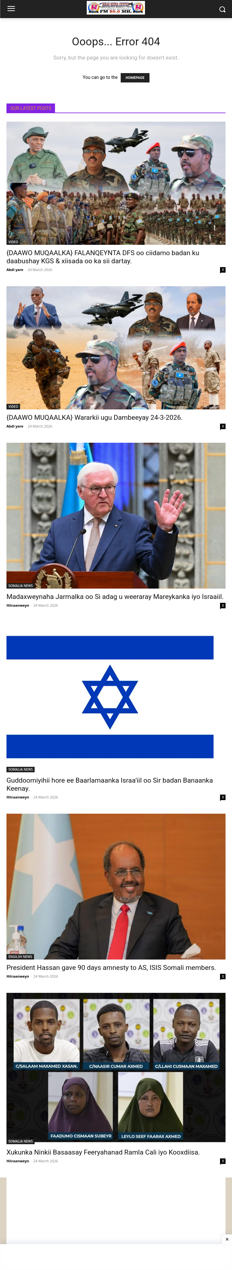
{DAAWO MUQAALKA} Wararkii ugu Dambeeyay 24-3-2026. (94, 417)
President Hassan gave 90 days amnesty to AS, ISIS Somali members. (111, 967)
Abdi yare (14, 269)
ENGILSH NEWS (20, 956)
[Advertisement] (116, 1223)
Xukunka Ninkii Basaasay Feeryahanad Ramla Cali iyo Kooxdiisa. (103, 1152)
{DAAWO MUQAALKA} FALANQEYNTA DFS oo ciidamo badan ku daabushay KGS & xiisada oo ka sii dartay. (102, 257)
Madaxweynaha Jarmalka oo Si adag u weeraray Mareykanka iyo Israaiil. (115, 597)
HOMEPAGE (135, 78)
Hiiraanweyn (17, 605)
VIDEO (13, 242)
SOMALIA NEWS (20, 585)
